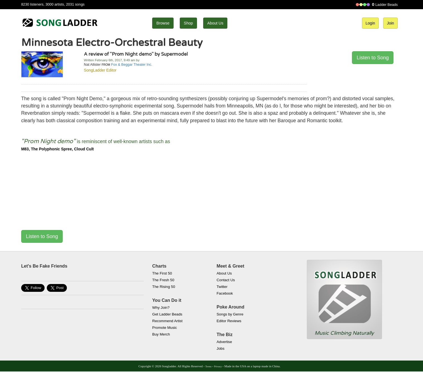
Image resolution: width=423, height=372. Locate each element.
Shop (188, 23)
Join (390, 23)
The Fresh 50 (163, 280)
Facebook (225, 293)
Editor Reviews (229, 321)
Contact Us (226, 280)
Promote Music (164, 327)
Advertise (224, 342)
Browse (162, 23)
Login (370, 23)
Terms (208, 366)
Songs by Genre (230, 314)
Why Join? (160, 307)
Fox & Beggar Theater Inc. (131, 65)
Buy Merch (161, 334)
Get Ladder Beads (167, 314)
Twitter (222, 287)
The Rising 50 (163, 287)
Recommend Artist (167, 321)
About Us (215, 23)
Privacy (218, 366)
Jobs (220, 348)
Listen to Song (373, 57)
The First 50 (162, 273)
